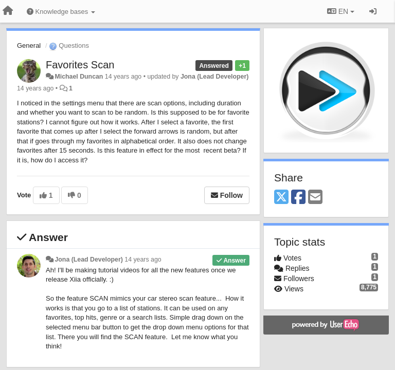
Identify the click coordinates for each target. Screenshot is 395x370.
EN (340, 11)
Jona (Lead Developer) (214, 76)
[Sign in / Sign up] (373, 11)
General (29, 45)
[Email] (315, 198)
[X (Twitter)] (281, 198)
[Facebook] (298, 198)
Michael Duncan (79, 76)
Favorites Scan (80, 64)
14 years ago (142, 259)
